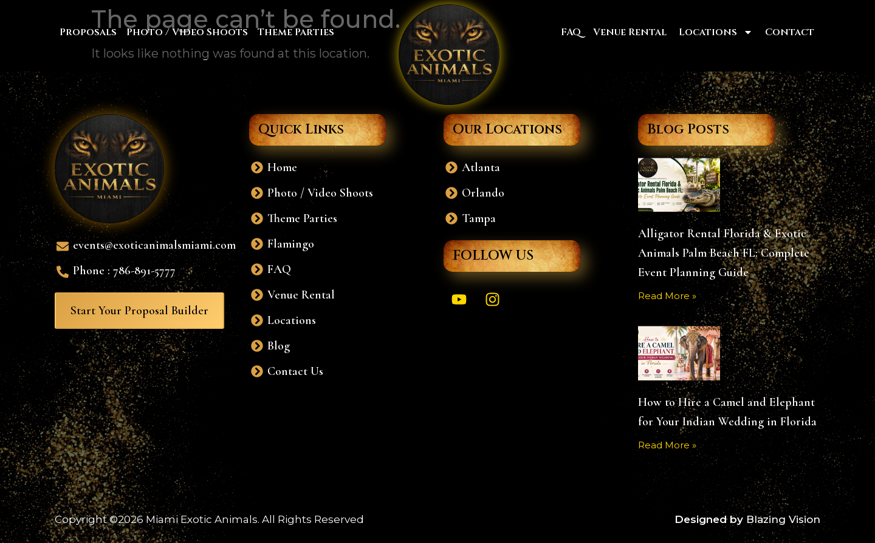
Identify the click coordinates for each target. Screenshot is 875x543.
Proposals (88, 32)
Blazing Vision (783, 519)
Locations (716, 32)
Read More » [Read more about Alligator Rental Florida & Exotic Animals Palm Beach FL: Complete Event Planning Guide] (667, 296)
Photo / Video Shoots (187, 32)
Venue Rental (630, 32)
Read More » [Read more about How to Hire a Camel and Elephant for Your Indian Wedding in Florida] (667, 445)
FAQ (571, 32)
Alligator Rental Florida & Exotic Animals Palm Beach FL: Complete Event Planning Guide (723, 253)
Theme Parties (296, 32)
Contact (789, 32)
